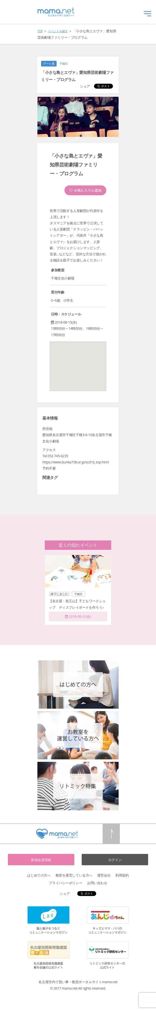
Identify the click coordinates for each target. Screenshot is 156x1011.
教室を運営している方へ (74, 875)
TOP (40, 31)
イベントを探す (58, 31)
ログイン (115, 859)
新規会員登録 (41, 859)
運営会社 (103, 875)
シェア (85, 86)
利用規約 (122, 875)
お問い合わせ (97, 883)
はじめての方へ (38, 875)
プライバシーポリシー (65, 883)
